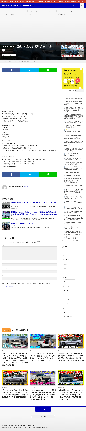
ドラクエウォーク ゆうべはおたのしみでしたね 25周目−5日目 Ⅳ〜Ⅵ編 (73, 122)
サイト (4, 275)
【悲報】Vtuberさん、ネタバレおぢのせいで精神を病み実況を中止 (73, 163)
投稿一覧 (26, 186)
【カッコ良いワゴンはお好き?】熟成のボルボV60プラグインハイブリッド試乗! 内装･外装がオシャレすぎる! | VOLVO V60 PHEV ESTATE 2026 (15, 393)
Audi (9, 11)
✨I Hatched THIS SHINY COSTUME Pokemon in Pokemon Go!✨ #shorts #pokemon (73, 131)
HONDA (53, 14)
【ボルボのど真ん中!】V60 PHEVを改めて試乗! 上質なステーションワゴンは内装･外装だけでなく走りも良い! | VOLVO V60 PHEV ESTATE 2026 (71, 357)
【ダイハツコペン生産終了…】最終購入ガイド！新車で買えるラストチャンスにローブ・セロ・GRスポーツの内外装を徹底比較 (73, 143)
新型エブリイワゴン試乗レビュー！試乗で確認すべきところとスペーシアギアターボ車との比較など (73, 150)
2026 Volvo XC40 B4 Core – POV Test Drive (24, 223)
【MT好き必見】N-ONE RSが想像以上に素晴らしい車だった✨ (73, 126)
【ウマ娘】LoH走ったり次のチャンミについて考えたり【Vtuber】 (73, 237)
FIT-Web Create (29, 427)
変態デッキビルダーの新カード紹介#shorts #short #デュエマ (73, 197)
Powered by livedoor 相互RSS (70, 241)
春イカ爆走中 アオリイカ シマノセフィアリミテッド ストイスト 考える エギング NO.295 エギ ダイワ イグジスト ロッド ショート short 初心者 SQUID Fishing (73, 180)
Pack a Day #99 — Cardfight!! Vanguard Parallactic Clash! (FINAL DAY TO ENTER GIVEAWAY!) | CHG (73, 203)
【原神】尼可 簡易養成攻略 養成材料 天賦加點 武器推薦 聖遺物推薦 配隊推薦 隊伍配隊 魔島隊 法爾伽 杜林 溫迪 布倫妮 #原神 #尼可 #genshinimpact (73, 116)
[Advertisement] (43, 29)
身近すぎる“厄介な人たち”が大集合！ (74, 98)
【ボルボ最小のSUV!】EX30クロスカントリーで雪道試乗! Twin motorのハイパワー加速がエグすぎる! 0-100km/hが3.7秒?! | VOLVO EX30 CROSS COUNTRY (71, 394)
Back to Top (43, 409)
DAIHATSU (38, 14)
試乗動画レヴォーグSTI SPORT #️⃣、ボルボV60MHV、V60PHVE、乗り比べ (33, 202)
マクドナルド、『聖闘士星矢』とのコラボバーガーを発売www (73, 154)
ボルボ (5, 14)
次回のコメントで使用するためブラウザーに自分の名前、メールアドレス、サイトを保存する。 (27, 283)
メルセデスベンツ (21, 14)
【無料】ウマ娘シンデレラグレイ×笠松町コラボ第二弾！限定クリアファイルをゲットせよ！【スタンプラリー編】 (73, 233)
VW (25, 11)
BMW (14, 11)
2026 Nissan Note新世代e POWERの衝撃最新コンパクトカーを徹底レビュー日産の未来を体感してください (73, 168)
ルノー (31, 14)
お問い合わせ (61, 14)
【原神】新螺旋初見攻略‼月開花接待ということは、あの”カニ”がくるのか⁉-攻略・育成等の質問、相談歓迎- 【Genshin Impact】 (73, 109)
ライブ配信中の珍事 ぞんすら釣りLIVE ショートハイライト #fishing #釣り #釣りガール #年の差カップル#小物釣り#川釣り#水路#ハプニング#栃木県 (73, 217)
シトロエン (52, 11)
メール (4, 268)
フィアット (61, 11)
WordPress (45, 427)
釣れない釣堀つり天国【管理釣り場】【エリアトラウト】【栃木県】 (73, 212)
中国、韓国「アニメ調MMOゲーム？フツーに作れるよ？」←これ (73, 159)
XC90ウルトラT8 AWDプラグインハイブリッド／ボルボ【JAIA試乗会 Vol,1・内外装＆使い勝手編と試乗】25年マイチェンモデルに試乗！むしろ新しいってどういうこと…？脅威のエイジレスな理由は (15, 359)
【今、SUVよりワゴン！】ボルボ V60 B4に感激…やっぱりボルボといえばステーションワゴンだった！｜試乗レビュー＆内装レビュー (42, 357)
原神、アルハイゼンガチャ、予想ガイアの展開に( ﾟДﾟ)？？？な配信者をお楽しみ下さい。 (73, 103)
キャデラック (43, 11)
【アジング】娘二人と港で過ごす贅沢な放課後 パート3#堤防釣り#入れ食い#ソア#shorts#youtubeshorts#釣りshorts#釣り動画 (73, 192)
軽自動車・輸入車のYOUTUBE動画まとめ (23, 425)
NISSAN (65, 273)
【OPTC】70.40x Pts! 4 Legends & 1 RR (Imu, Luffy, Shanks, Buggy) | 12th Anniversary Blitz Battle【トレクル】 (73, 137)
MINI (20, 11)
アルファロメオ (33, 11)
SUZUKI (46, 14)
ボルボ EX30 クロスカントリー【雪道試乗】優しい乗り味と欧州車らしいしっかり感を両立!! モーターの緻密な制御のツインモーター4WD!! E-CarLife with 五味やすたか (43, 394)
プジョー (77, 11)
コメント (4, 245)
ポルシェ (12, 14)
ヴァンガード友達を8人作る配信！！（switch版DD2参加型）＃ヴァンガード (73, 207)
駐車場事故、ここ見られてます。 (73, 175)
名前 (4, 261)
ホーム (4, 11)
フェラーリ (69, 11)
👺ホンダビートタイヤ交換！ (72, 172)
